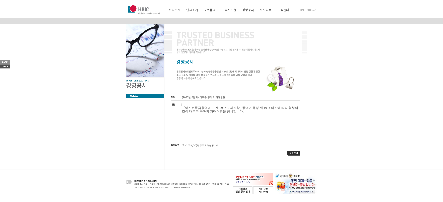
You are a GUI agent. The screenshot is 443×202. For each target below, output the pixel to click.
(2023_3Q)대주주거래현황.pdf (200, 145)
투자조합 (230, 9)
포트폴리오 (211, 9)
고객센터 (283, 9)
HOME (302, 9)
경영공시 (248, 9)
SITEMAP (311, 9)
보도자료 (266, 9)
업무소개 (192, 9)
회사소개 (174, 9)
